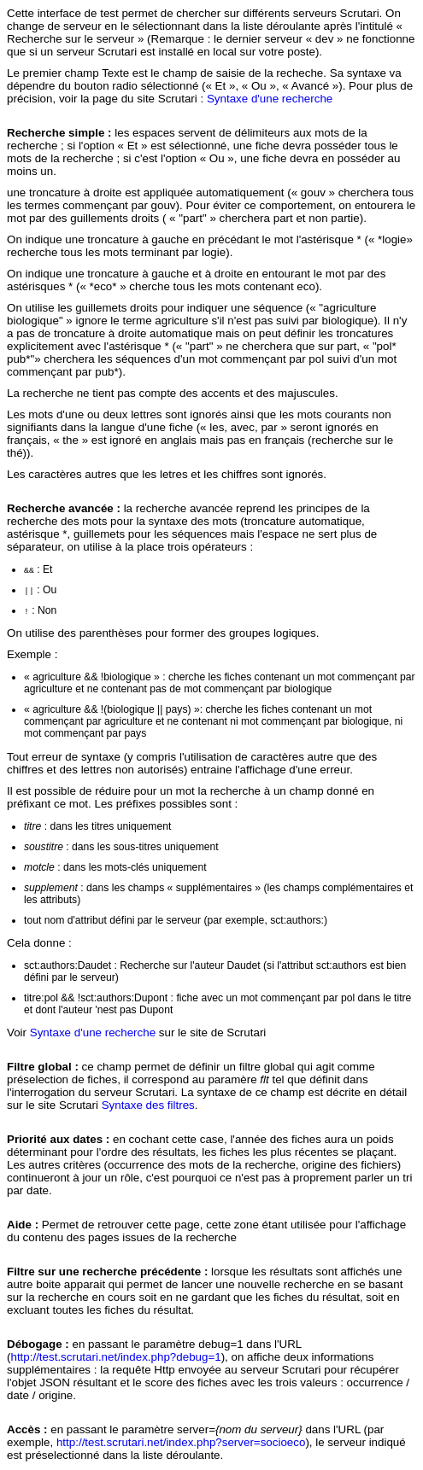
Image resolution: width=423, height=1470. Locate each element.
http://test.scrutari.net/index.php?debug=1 (115, 1356)
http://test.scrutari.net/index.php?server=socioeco (180, 1442)
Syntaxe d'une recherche (269, 98)
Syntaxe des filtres (148, 1105)
